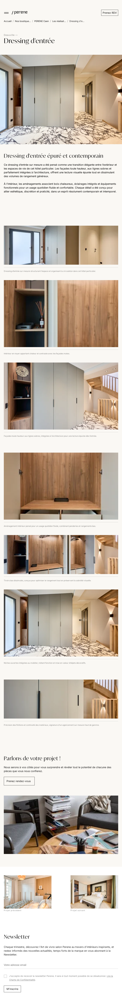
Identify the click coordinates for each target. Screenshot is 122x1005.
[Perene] (18, 12)
